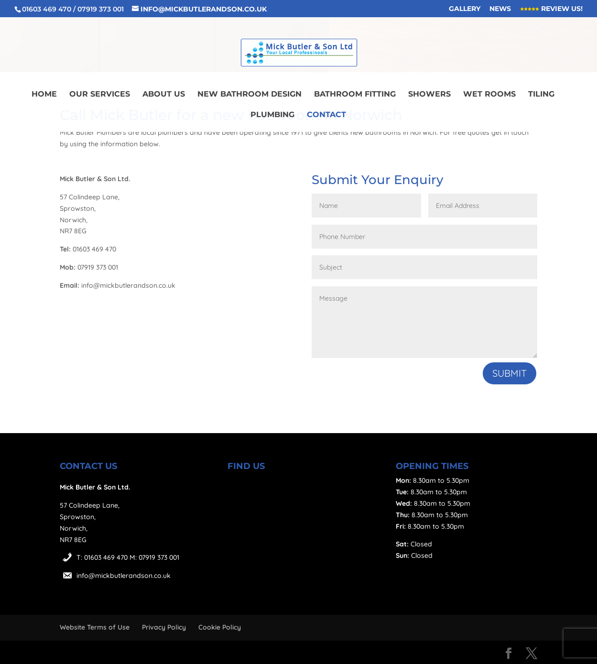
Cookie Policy (219, 627)
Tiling (541, 94)
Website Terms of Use (95, 627)
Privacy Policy (164, 627)
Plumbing (272, 115)
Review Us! (551, 9)
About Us (163, 94)
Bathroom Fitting (355, 94)
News (500, 9)
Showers (429, 94)
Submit (509, 373)
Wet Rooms (489, 94)
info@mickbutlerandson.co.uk (123, 575)
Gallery (464, 9)
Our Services (99, 94)
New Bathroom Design (249, 94)
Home (44, 94)
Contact (326, 115)
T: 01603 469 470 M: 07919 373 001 (127, 557)
